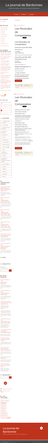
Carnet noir (3, 90)
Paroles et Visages (4, 65)
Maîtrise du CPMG (19, 133)
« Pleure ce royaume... (5, 60)
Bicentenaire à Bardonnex (4, 248)
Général (4, 155)
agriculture (3, 408)
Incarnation (3, 59)
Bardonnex (4, 134)
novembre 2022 (4, 27)
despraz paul (4, 415)
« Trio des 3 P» (18, 120)
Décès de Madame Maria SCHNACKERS (6, 67)
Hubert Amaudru (4, 246)
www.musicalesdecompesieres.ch (21, 76)
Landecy (4, 166)
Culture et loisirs (6, 144)
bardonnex (3, 403)
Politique (4, 169)
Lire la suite (3, 21)
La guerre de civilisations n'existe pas (6, 54)
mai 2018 (3, 40)
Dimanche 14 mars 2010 (20, 132)
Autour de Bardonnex (4, 132)
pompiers (3, 405)
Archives (23, 14)
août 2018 (3, 38)
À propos (31, 14)
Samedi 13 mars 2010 (20, 118)
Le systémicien (5, 62)
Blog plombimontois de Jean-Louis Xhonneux (6, 69)
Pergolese (30, 140)
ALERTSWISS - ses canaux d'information (5, 202)
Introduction (3, 72)
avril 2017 (3, 41)
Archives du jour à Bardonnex (5, 128)
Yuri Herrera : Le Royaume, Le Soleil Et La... (6, 80)
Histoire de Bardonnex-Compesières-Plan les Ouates (6, 159)
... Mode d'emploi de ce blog (5, 122)
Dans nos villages (6, 147)
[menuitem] (16, 14)
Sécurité (4, 171)
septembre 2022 (4, 29)
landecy (2, 417)
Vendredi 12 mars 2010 (20, 109)
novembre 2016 (4, 43)
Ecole (3, 149)
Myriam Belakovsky (5, 235)
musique (17, 87)
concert (28, 86)
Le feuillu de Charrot (5, 312)
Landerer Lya (4, 200)
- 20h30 (28, 109)
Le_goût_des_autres (5, 77)
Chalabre (9, 90)
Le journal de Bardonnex (24, 5)
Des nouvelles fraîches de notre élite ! (5, 57)
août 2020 (3, 31)
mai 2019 (3, 32)
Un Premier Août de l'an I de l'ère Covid (5, 189)
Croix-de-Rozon (5, 142)
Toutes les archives (5, 45)
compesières (4, 412)
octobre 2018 (3, 36)
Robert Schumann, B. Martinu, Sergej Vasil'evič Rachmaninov (23, 129)
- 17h (28, 132)
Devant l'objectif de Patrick (5, 88)
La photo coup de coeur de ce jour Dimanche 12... (6, 85)
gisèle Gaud (3, 188)
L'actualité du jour (4, 63)
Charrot (4, 137)
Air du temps (5, 125)
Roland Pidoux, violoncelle (21, 124)
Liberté (9, 54)
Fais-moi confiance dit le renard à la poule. (6, 76)
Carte (4, 257)
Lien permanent (19, 84)
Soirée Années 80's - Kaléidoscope (5, 294)
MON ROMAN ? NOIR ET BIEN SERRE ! (6, 82)
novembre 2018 (4, 34)
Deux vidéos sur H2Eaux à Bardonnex (6, 349)
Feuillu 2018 (5, 236)
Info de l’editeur (5, 164)
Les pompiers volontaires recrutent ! (6, 331)
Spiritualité (4, 174)
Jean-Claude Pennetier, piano (21, 126)
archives (8, 417)
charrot (7, 400)
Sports (3, 176)
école (2, 400)
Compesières (5, 139)
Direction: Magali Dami (20, 137)
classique (25, 86)
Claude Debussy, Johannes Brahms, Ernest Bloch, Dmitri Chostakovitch (23, 116)
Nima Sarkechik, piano (20, 113)
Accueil (16, 14)
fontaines (3, 410)
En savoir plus (6, 442)
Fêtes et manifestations (4, 152)
